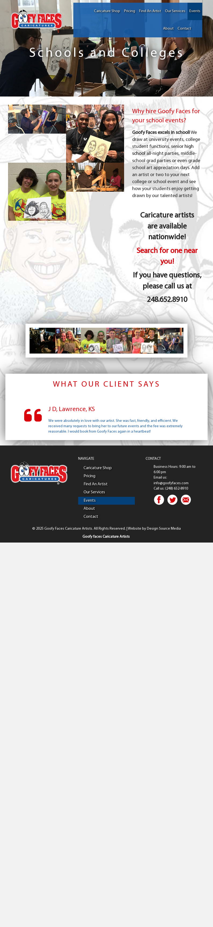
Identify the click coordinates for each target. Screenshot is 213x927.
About (168, 29)
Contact (184, 29)
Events (194, 11)
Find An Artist (150, 11)
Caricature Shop (107, 11)
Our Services (175, 11)
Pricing (129, 11)
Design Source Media (164, 529)
